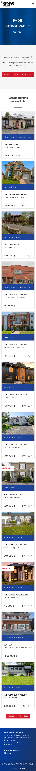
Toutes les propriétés (18, 716)
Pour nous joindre (23, 74)
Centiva (22, 768)
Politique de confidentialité (10, 764)
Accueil (7, 74)
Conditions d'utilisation (27, 764)
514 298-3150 (11, 741)
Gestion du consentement (18, 765)
